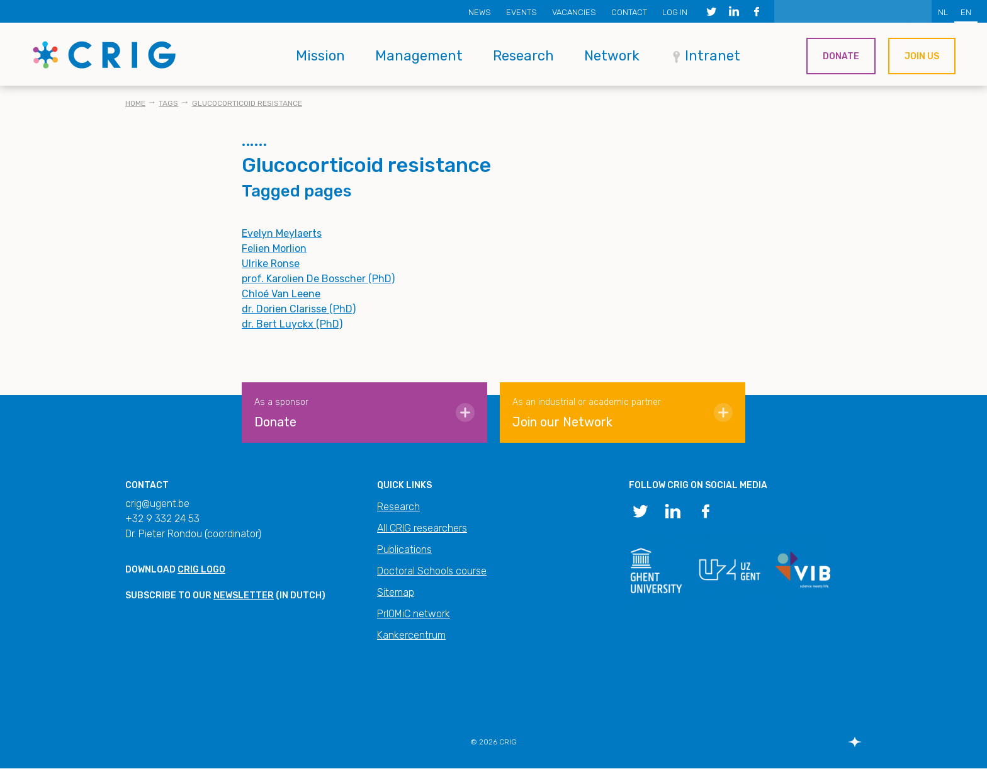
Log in (674, 12)
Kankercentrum (411, 635)
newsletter (243, 595)
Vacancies (574, 12)
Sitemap (395, 592)
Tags (168, 103)
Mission (320, 55)
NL (943, 12)
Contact (629, 12)
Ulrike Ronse (271, 264)
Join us (922, 56)
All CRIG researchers (422, 528)
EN (966, 12)
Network (612, 55)
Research (523, 55)
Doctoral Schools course (432, 571)
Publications (404, 549)
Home (135, 103)
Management (419, 55)
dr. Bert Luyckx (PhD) (292, 324)
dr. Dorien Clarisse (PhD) (299, 309)
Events (521, 12)
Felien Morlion (274, 248)
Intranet (712, 55)
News (479, 12)
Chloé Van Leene (281, 294)
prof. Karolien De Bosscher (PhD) (318, 279)
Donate (841, 56)
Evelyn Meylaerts (282, 233)
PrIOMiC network (413, 614)
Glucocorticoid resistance (247, 103)
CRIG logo (201, 569)
